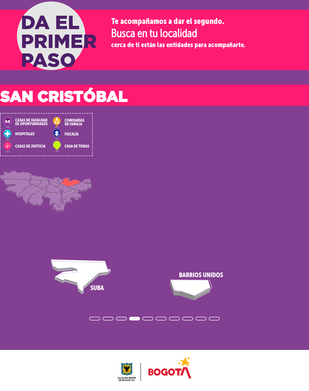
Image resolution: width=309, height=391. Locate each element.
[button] (94, 318)
